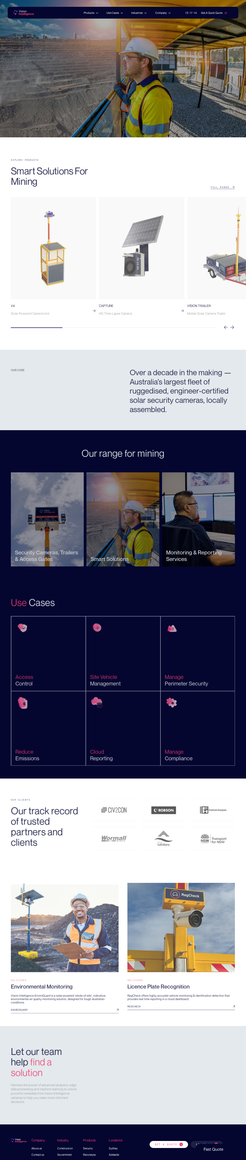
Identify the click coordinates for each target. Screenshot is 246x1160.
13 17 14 (191, 13)
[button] (91, 13)
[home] (23, 13)
